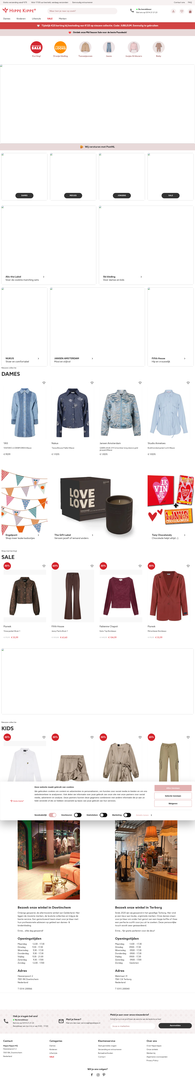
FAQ (190, 2)
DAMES (24, 195)
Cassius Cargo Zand (156, 803)
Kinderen (21, 19)
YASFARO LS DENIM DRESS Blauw (18, 448)
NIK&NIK (56, 798)
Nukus (55, 443)
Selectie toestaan (173, 1053)
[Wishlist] (181, 11)
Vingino (152, 798)
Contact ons (179, 2)
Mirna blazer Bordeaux (157, 631)
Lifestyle (36, 19)
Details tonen (142, 1073)
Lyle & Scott (10, 798)
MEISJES (73, 195)
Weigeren (173, 1061)
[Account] (173, 11)
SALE (171, 195)
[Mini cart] (190, 11)
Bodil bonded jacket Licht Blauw (161, 448)
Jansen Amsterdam (110, 443)
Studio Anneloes (157, 443)
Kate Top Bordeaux (108, 631)
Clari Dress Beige (107, 803)
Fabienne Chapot (109, 627)
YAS (6, 443)
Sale (50, 19)
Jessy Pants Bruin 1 (60, 631)
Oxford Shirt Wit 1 (11, 803)
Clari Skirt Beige (58, 803)
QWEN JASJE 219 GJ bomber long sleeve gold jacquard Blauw (119, 449)
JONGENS (122, 195)
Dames (6, 19)
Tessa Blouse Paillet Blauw (63, 448)
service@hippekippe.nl (90, 1023)
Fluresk (7, 627)
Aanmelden (175, 1026)
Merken (62, 19)
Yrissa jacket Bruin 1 (12, 631)
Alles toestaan (173, 1046)
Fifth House (58, 627)
